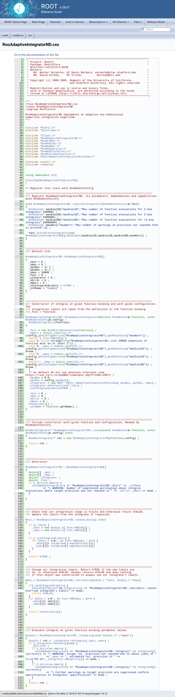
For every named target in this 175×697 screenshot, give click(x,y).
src (30, 35)
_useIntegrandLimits (44, 388)
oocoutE (37, 588)
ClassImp (32, 180)
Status (60, 643)
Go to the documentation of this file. (36, 54)
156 (19, 520)
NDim (55, 338)
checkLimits (37, 404)
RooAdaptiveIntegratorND (58, 180)
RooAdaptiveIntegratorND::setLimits (63, 580)
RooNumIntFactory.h (55, 151)
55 (19, 204)
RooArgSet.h (50, 141)
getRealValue (117, 335)
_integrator (37, 383)
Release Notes (156, 21)
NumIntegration (52, 485)
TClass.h (47, 135)
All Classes (121, 23)
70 (19, 256)
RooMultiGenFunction (63, 330)
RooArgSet (74, 235)
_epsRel (34, 380)
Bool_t (30, 520)
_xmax (32, 396)
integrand (58, 543)
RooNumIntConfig (37, 320)
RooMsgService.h (53, 149)
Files (138, 23)
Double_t (57, 527)
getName (32, 654)
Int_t (66, 333)
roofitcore (18, 35)
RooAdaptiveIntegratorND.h (61, 138)
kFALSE (47, 593)
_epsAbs (34, 377)
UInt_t (44, 541)
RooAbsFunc (120, 317)
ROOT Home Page (15, 21)
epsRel (60, 380)
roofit (5, 35)
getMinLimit (80, 543)
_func (32, 330)
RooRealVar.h (50, 143)
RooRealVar (36, 209)
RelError (73, 659)
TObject (51, 588)
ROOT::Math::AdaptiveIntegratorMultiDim (87, 383)
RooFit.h (47, 128)
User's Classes (75, 21)
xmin (111, 580)
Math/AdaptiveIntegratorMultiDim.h (67, 156)
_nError (34, 399)
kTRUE (67, 285)
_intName (35, 406)
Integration (72, 588)
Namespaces (98, 23)
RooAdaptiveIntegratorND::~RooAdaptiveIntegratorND (64, 467)
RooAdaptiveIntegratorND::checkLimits (64, 520)
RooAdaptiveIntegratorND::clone (77, 430)
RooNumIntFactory (115, 204)
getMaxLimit (80, 546)
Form (65, 341)
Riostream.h (50, 130)
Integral (79, 641)
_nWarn (33, 333)
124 (19, 430)
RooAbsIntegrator (41, 322)
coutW (36, 485)
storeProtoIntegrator (52, 233)
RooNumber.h (50, 146)
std (53, 175)
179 (19, 580)
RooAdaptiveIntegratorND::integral (66, 635)
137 (19, 467)
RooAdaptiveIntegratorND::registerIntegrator (67, 204)
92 (19, 317)
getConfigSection (50, 335)
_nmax (45, 346)
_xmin (32, 393)
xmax (136, 580)
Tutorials (55, 21)
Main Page (38, 21)
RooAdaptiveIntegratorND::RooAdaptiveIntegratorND (63, 256)
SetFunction (58, 385)
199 (19, 635)
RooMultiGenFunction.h (58, 154)
